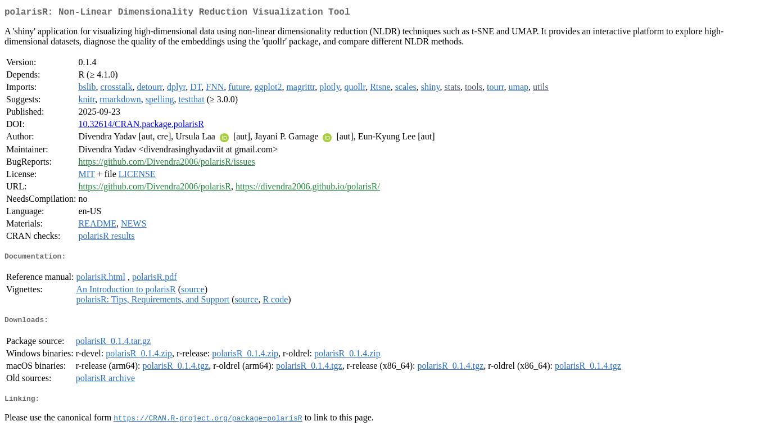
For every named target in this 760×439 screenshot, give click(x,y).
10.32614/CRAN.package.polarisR (141, 126)
